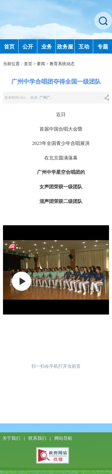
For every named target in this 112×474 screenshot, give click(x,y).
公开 (27, 47)
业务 (46, 47)
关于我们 (12, 438)
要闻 (41, 64)
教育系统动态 (62, 64)
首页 (9, 47)
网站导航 (63, 438)
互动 (84, 47)
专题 (102, 47)
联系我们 (37, 438)
